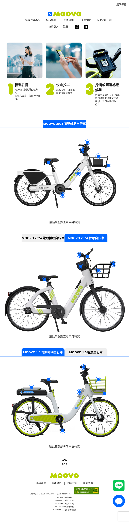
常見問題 (88, 483)
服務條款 (57, 483)
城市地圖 (51, 20)
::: (1, 1)
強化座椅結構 (48, 162)
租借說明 (69, 20)
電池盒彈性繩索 (31, 387)
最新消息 (86, 20)
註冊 (65, 26)
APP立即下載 (104, 20)
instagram (85, 27)
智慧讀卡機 (82, 150)
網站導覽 (121, 4)
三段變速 (79, 255)
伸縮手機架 (87, 142)
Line (119, 485)
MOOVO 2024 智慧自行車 (86, 238)
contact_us (118, 501)
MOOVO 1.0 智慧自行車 (86, 352)
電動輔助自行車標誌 (78, 173)
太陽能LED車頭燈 (113, 264)
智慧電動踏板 (62, 195)
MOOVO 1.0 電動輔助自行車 (43, 352)
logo (65, 14)
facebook (76, 27)
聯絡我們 (41, 483)
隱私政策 (72, 483)
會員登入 (53, 26)
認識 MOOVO (32, 20)
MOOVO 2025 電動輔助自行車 (64, 124)
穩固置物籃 (98, 156)
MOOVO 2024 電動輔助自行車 (43, 238)
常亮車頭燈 (108, 165)
